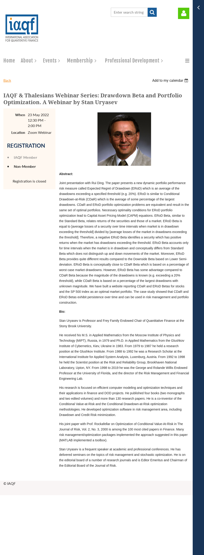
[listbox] (170, 80)
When (20, 115)
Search (152, 12)
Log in (183, 13)
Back (7, 80)
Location (18, 132)
